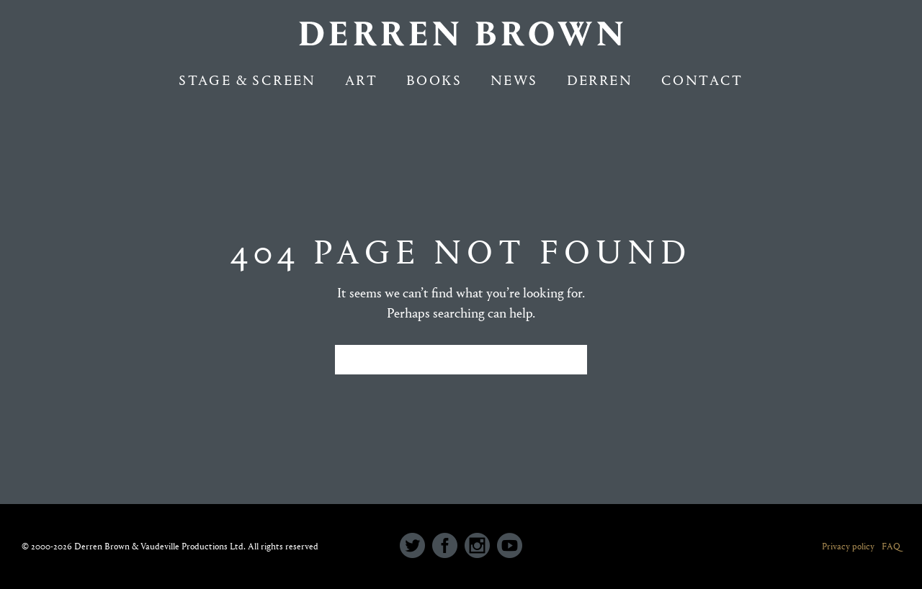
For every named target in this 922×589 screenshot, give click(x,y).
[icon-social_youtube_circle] (509, 546)
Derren (599, 80)
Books (434, 80)
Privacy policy (848, 546)
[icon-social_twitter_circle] (416, 546)
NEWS (514, 80)
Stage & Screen (247, 80)
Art (361, 80)
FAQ (891, 546)
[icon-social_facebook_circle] (448, 546)
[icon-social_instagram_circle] (481, 546)
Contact (702, 80)
